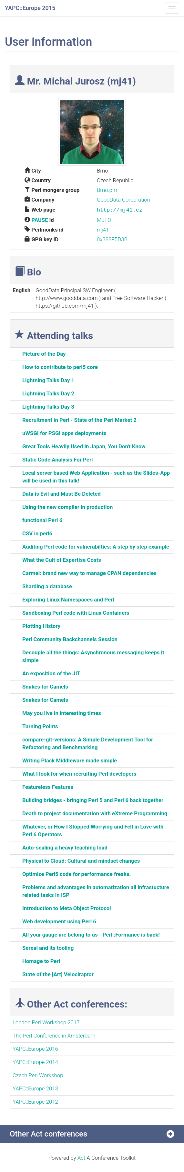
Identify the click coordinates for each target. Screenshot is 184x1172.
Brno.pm (107, 190)
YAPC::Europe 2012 (35, 1101)
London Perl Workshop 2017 (46, 1021)
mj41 (103, 229)
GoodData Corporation (123, 199)
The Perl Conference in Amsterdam (54, 1035)
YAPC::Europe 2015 (30, 8)
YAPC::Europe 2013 (35, 1088)
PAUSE (39, 219)
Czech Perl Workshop (38, 1074)
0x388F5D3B (112, 238)
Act (81, 1157)
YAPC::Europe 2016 (35, 1048)
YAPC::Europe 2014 (35, 1061)
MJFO (104, 219)
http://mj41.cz (119, 209)
